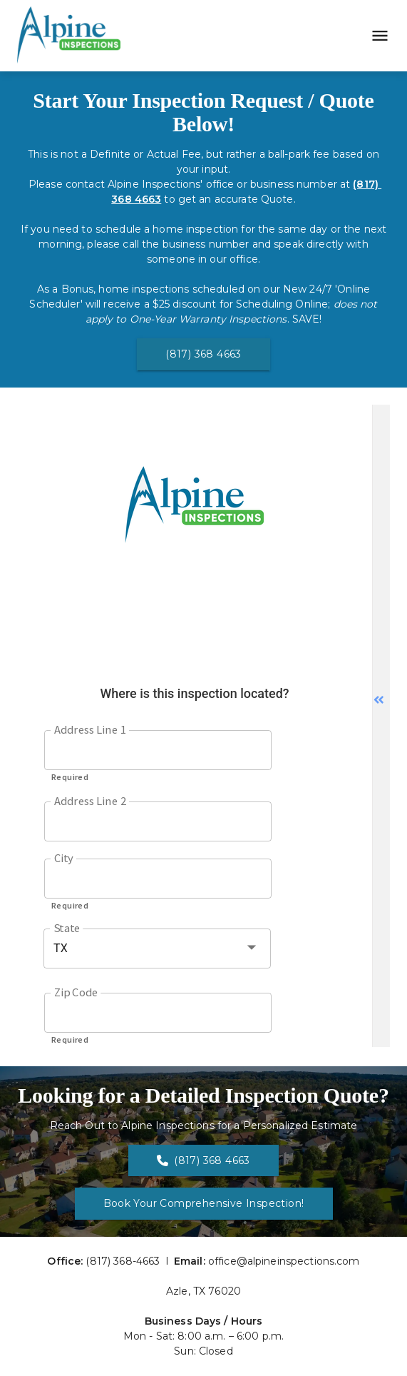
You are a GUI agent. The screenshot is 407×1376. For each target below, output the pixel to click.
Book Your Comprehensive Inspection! (203, 1203)
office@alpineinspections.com (284, 1261)
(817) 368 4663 (203, 354)
